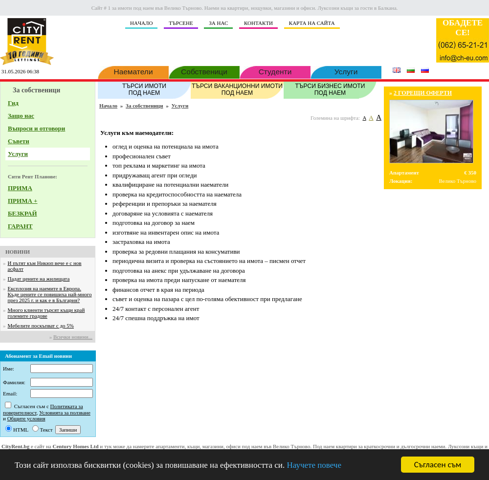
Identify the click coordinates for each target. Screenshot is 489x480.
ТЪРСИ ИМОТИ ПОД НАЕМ (144, 89)
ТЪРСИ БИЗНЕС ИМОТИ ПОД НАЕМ (330, 89)
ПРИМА (20, 188)
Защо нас (21, 115)
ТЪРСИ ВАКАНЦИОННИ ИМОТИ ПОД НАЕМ (237, 89)
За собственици (144, 106)
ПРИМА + (22, 200)
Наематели (133, 71)
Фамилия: (14, 382)
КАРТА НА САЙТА (312, 23)
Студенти (275, 71)
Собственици (204, 71)
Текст (46, 430)
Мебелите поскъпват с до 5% (41, 325)
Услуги (346, 71)
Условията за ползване (64, 412)
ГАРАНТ (20, 226)
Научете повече (314, 465)
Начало (108, 106)
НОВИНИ (17, 252)
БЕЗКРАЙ (22, 213)
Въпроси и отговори (36, 128)
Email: (10, 393)
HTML (20, 430)
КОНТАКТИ (258, 23)
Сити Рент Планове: (32, 176)
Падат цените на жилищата (39, 279)
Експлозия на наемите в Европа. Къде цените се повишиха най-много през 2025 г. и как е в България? (50, 294)
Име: (8, 368)
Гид (13, 103)
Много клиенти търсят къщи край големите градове (46, 313)
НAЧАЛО (141, 23)
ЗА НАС (218, 23)
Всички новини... (72, 337)
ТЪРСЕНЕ (181, 23)
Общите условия (26, 418)
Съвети (18, 141)
